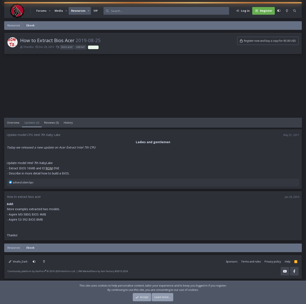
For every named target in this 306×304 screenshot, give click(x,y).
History (68, 122)
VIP (96, 11)
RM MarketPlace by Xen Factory (103, 271)
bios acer (67, 47)
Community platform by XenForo (41, 271)
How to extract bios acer (24, 197)
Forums (41, 11)
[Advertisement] (131, 88)
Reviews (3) (51, 122)
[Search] (170, 11)
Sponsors (231, 261)
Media (59, 11)
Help (287, 261)
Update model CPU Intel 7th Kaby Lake (33, 135)
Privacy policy (273, 261)
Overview (13, 122)
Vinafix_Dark (18, 261)
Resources (78, 11)
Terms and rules (251, 261)
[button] (49, 11)
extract (80, 47)
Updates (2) (31, 122)
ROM (49, 168)
